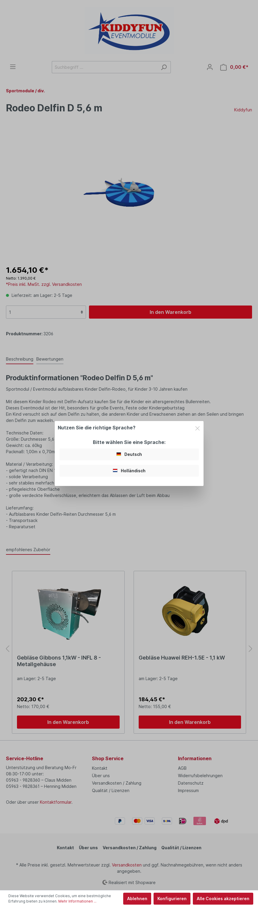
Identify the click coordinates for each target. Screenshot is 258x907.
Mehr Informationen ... (77, 901)
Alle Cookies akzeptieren (223, 898)
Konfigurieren (172, 898)
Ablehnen (137, 898)
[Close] (197, 427)
